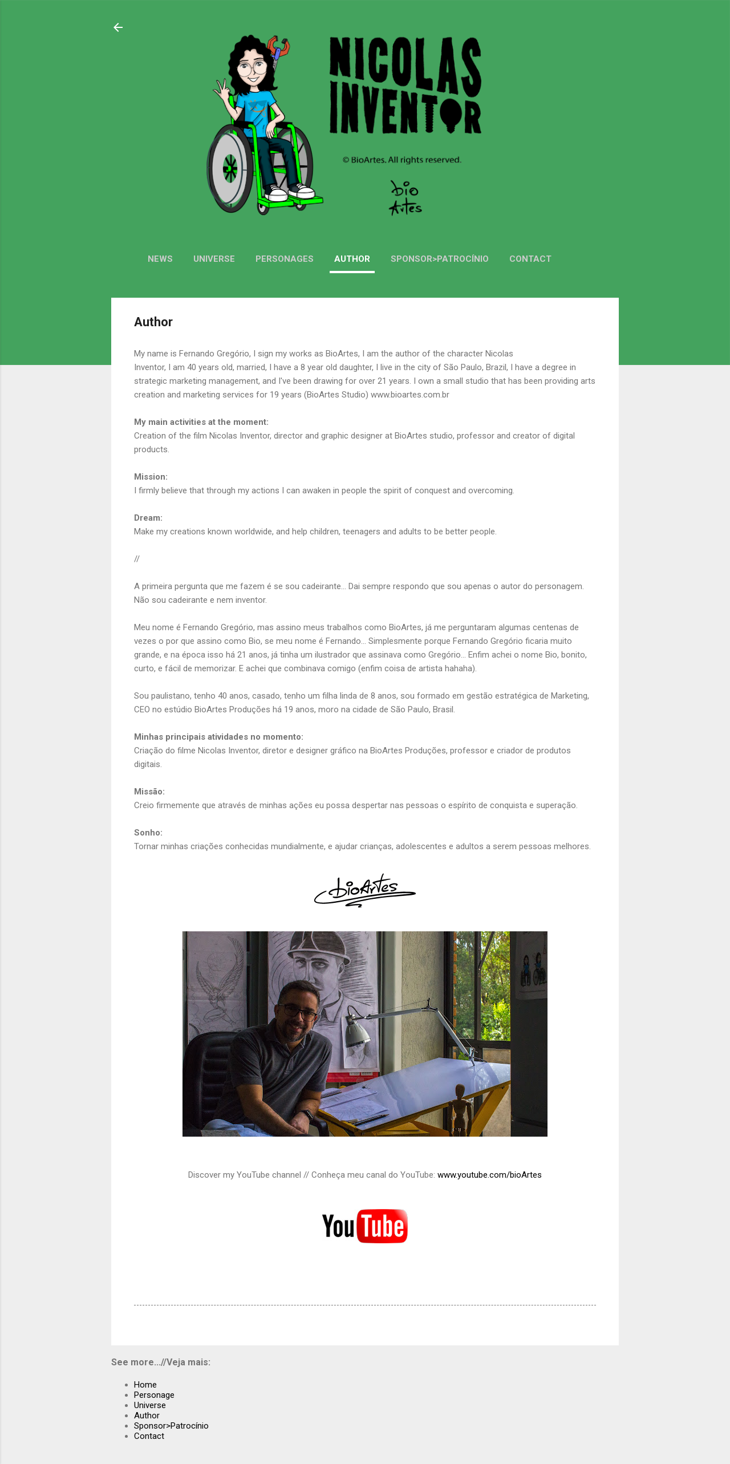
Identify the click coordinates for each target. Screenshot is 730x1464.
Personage (154, 1395)
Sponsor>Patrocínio (440, 259)
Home (145, 1385)
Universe (214, 259)
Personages (285, 259)
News (160, 259)
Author (352, 259)
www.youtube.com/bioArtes (489, 1175)
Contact (530, 259)
